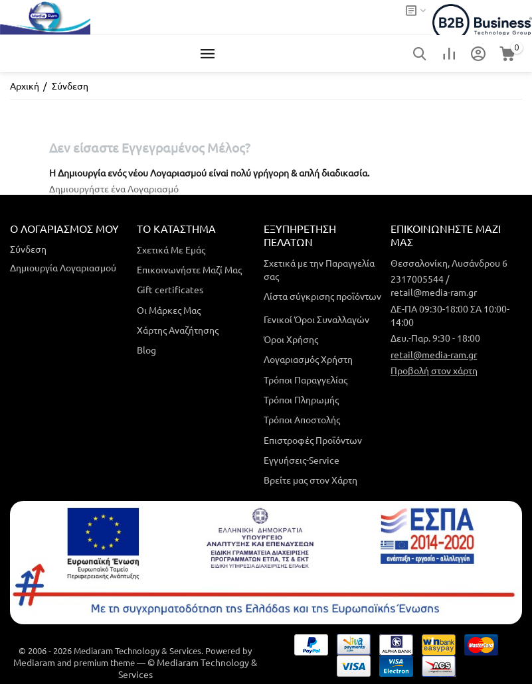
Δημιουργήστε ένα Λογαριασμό (114, 188)
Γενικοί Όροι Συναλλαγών (316, 319)
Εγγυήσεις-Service (301, 460)
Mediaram (34, 662)
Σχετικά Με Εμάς (171, 249)
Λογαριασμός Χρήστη (308, 359)
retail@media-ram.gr (434, 354)
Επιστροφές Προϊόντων (313, 440)
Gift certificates (170, 289)
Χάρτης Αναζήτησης (178, 330)
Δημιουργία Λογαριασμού (63, 267)
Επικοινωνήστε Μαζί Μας (189, 269)
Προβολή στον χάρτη (434, 370)
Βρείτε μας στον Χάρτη (310, 480)
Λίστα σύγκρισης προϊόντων (322, 296)
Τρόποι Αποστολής (302, 419)
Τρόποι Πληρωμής (301, 399)
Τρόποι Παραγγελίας (305, 379)
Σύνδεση (28, 249)
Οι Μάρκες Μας (169, 310)
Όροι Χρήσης (291, 339)
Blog (146, 350)
